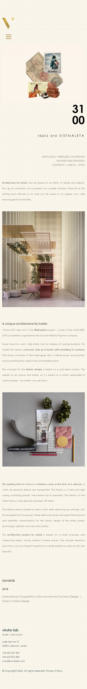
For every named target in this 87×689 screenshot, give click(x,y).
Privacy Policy (54, 670)
